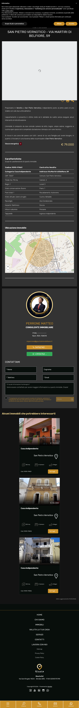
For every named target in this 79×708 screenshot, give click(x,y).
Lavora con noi (39, 644)
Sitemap (39, 649)
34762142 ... (39, 347)
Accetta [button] (71, 23)
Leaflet (52, 272)
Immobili (39, 624)
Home (39, 615)
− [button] (8, 270)
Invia (59, 399)
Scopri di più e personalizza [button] (14, 23)
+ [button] (8, 266)
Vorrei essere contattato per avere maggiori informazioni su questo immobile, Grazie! (39, 389)
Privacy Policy (39, 653)
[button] (76, 3)
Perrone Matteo (39, 323)
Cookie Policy (39, 657)
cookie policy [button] (9, 11)
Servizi (39, 634)
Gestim (50, 686)
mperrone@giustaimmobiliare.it (39, 341)
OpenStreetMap (63, 272)
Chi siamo (39, 619)
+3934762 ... (39, 354)
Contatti (39, 639)
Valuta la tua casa (39, 629)
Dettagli (53, 471)
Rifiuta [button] (59, 23)
